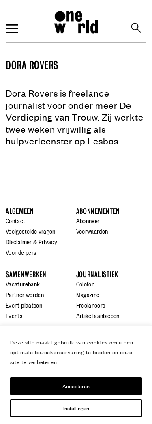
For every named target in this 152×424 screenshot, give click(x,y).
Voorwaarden (92, 230)
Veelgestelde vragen (31, 230)
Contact (16, 220)
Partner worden (25, 294)
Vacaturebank (23, 283)
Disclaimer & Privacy (31, 241)
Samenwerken (26, 274)
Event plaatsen (24, 304)
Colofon (85, 283)
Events (14, 315)
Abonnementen (98, 211)
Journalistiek (97, 274)
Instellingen (76, 408)
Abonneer (88, 220)
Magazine (88, 294)
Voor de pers (21, 252)
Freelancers (90, 304)
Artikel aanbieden (98, 315)
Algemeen (20, 211)
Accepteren (76, 386)
